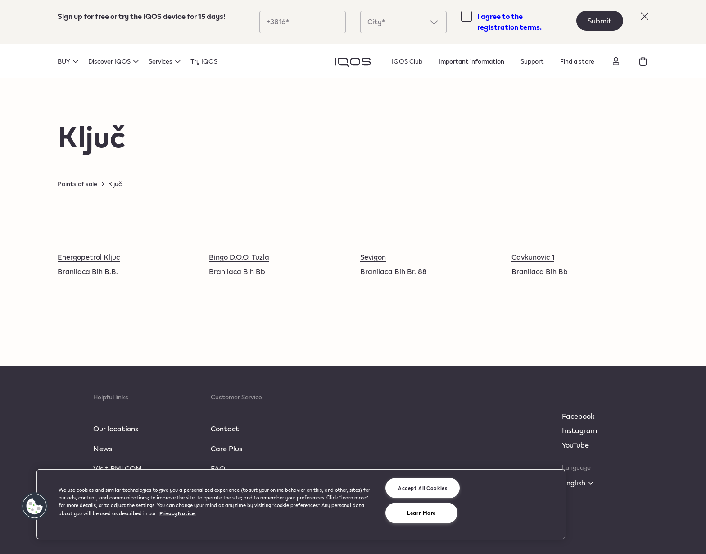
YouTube (575, 444)
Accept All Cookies (422, 488)
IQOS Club (407, 61)
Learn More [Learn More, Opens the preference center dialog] (421, 513)
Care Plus (226, 448)
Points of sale (77, 183)
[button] (34, 506)
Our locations (115, 428)
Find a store (577, 61)
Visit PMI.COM (117, 468)
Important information (471, 61)
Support (532, 61)
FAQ (218, 468)
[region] (301, 504)
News (102, 448)
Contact (225, 428)
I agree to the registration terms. (509, 21)
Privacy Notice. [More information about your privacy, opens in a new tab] (177, 513)
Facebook (578, 415)
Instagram (579, 430)
